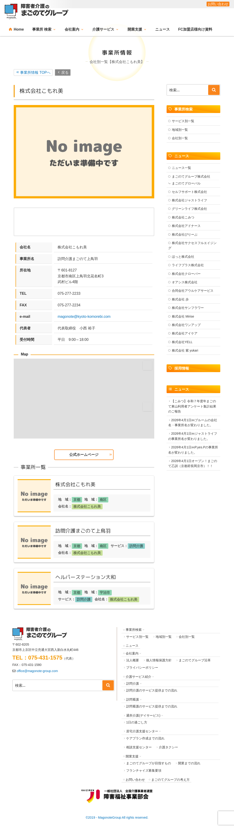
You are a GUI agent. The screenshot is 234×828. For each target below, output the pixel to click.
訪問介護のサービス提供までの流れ (151, 690)
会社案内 (72, 29)
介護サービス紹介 (138, 676)
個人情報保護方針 (159, 660)
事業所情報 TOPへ (35, 72)
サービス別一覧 (183, 121)
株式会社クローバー (186, 274)
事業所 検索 (41, 29)
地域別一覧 (180, 129)
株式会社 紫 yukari (185, 350)
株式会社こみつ (183, 217)
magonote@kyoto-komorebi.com (84, 316)
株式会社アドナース (186, 226)
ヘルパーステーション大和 (85, 577)
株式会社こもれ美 (75, 484)
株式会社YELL (182, 342)
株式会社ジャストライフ (189, 200)
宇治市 (105, 592)
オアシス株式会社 (184, 282)
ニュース (162, 29)
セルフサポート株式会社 (189, 192)
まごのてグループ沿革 (195, 660)
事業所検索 (134, 629)
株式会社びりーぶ (184, 234)
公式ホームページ (83, 455)
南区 (103, 500)
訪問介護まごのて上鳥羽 (83, 530)
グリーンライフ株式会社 (189, 208)
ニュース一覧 (181, 168)
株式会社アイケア (184, 333)
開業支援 (135, 29)
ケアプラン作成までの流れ (145, 738)
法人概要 (132, 660)
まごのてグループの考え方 (170, 779)
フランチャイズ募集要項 (143, 770)
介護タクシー (168, 747)
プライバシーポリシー (142, 667)
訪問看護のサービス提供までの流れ (151, 706)
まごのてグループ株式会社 (191, 176)
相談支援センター (139, 747)
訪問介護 (136, 546)
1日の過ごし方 (136, 722)
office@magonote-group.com (37, 671)
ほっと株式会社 (183, 256)
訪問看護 (132, 699)
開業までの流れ (189, 763)
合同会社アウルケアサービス (192, 290)
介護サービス (103, 29)
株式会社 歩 (180, 299)
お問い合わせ (135, 779)
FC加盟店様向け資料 (195, 29)
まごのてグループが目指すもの (148, 763)
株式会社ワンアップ (186, 325)
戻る (65, 72)
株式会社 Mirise (183, 316)
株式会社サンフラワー (188, 308)
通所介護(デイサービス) (143, 715)
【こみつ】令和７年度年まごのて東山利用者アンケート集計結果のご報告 (192, 406)
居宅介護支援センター (142, 731)
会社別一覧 (180, 138)
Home (19, 29)
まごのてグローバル (186, 183)
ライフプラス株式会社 (188, 265)
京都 (76, 500)
